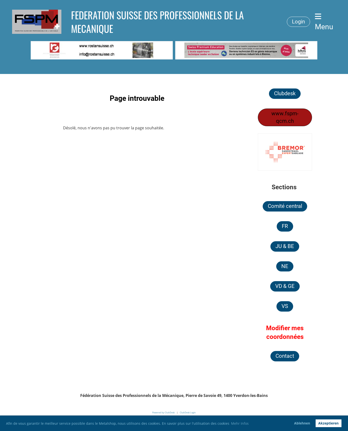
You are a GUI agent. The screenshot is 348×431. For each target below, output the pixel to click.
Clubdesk (285, 93)
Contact (285, 356)
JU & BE (285, 246)
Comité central (285, 206)
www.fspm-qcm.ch (284, 117)
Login (298, 22)
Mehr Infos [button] (240, 423)
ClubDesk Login (188, 412)
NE (284, 266)
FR (285, 226)
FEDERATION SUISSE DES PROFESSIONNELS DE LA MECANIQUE (157, 21)
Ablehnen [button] (302, 423)
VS (285, 306)
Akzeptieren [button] (328, 423)
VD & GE (285, 286)
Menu (324, 22)
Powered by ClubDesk (163, 412)
